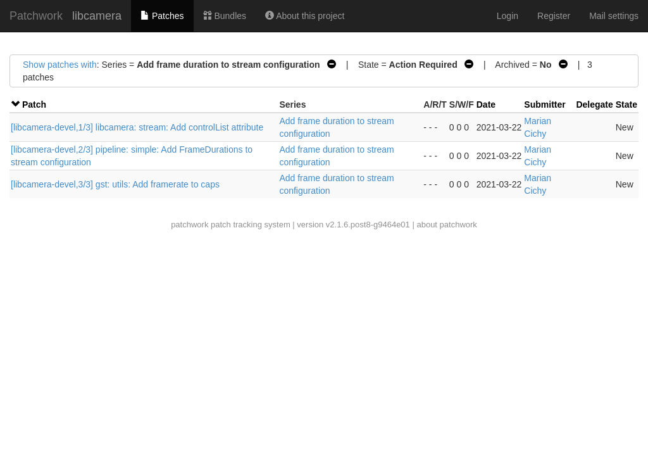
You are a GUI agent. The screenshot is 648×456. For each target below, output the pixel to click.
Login (507, 16)
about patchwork (446, 224)
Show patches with (60, 65)
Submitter (544, 104)
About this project (304, 16)
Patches (162, 16)
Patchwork (36, 16)
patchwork (189, 224)
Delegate (594, 104)
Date (486, 104)
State (626, 104)
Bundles (224, 16)
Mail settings (614, 16)
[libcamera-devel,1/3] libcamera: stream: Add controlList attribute (137, 127)
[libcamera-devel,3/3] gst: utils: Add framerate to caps (115, 184)
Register (553, 16)
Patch (34, 104)
